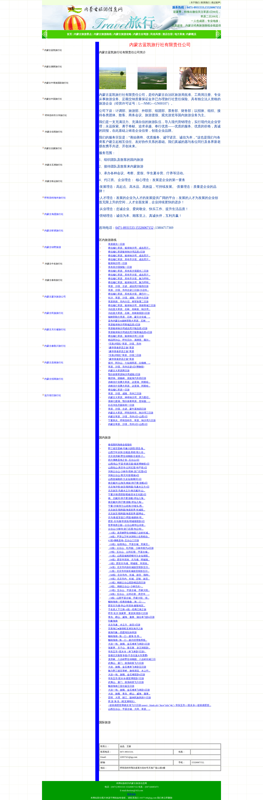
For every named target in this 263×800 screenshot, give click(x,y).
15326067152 (144, 228)
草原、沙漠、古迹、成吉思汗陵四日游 (128, 286)
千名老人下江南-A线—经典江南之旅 (127, 609)
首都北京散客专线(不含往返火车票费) (128, 655)
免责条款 (131, 794)
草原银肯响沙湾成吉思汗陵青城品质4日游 (130, 332)
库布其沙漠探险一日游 (120, 267)
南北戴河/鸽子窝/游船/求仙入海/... (125, 502)
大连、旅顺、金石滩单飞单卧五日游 (127, 667)
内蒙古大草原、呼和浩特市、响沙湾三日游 (130, 412)
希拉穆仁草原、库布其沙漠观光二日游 (128, 271)
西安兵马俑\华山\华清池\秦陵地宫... (126, 605)
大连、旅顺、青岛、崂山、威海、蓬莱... (129, 693)
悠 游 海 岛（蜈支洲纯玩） (122, 701)
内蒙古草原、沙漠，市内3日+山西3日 (127, 416)
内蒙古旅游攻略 (122, 34)
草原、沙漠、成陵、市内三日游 (124, 393)
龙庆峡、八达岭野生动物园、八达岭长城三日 (132, 659)
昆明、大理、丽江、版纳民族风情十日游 (129, 697)
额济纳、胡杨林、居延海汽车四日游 (127, 378)
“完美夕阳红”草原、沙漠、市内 (124, 343)
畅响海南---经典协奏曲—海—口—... (127, 601)
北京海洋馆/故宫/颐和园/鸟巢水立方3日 (128, 486)
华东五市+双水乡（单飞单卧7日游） (127, 651)
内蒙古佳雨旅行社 (53, 131)
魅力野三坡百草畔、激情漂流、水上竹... (129, 670)
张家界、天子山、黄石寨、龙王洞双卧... (129, 647)
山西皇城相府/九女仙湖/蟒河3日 (125, 479)
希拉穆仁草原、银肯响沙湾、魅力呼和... (129, 282)
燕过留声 (215, 2)
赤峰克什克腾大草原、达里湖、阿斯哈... (129, 382)
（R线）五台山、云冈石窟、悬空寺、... (128, 594)
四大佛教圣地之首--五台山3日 (123, 460)
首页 (69, 34)
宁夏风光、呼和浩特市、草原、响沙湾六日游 (132, 420)
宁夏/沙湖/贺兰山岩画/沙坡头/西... (125, 506)
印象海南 (113, 621)
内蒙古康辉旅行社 (53, 66)
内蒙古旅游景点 (83, 34)
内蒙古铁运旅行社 (53, 181)
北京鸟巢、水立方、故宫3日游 (124, 624)
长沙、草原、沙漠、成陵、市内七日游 (128, 297)
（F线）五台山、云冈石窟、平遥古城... (128, 552)
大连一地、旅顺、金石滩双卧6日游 (126, 674)
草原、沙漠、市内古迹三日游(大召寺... (128, 290)
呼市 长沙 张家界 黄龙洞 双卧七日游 (128, 613)
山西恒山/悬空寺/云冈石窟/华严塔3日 (127, 467)
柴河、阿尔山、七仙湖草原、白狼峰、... (129, 362)
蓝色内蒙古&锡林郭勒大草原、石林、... (129, 320)
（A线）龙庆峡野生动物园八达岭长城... (129, 532)
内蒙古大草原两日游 (118, 370)
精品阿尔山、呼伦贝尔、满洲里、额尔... (129, 340)
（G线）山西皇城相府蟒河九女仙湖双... (129, 555)
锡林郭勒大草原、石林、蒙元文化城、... (129, 317)
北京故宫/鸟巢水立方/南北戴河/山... (126, 490)
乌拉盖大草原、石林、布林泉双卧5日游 (129, 313)
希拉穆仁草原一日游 (118, 389)
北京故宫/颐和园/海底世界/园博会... (126, 513)
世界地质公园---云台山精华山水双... (127, 525)
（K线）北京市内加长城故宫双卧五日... (129, 567)
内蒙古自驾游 (140, 34)
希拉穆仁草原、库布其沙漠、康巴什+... (128, 294)
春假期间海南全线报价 (120, 444)
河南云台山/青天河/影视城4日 (123, 475)
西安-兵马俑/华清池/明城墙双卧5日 (126, 521)
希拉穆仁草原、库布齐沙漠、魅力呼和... (129, 278)
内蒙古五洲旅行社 (53, 165)
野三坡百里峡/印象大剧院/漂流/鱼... (126, 448)
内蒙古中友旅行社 (53, 263)
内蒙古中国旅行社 (53, 99)
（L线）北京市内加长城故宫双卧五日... (128, 571)
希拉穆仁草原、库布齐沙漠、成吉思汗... (129, 259)
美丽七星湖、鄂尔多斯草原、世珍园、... (129, 401)
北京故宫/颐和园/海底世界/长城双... (126, 509)
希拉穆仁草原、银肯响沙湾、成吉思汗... (129, 248)
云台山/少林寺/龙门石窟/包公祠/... (125, 529)
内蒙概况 (191, 34)
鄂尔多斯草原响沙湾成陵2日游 (124, 374)
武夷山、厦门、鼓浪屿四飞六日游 (126, 682)
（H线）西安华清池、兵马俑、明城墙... (129, 559)
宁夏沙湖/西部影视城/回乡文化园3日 (127, 494)
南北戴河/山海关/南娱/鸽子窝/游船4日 (128, 483)
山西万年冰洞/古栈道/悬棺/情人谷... (126, 452)
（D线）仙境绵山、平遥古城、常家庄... (129, 544)
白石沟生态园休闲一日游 (121, 405)
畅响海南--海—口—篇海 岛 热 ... (125, 636)
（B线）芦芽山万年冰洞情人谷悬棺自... (128, 536)
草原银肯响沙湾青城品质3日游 (124, 324)
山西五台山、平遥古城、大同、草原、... (129, 709)
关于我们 (195, 2)
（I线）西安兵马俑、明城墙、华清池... (128, 563)
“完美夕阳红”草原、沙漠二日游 (124, 355)
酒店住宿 (167, 34)
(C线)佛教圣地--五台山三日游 (123, 540)
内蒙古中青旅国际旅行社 (56, 83)
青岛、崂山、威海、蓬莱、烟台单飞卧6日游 (131, 617)
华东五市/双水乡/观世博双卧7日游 (126, 678)
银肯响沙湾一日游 (117, 263)
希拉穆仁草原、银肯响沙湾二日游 (126, 336)
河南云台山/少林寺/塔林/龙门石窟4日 (127, 471)
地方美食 (179, 34)
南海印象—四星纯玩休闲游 (122, 632)
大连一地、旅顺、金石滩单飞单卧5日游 (129, 644)
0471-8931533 (125, 228)
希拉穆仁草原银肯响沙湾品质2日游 (126, 251)
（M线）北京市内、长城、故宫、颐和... (129, 575)
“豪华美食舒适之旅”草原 (121, 347)
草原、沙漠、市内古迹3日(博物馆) (126, 366)
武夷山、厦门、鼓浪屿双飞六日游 (126, 663)
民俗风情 (155, 34)
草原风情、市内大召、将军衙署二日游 (128, 301)
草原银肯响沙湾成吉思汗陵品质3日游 (127, 328)
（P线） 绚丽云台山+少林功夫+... (125, 586)
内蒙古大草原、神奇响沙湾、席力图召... (129, 397)
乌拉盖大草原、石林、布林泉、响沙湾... (129, 309)
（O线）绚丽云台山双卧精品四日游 (126, 582)
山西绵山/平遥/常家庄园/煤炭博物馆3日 (128, 463)
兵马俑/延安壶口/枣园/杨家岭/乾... (125, 517)
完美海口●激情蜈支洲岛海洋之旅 (125, 628)
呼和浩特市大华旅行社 (56, 115)
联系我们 (205, 2)
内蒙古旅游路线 (103, 34)
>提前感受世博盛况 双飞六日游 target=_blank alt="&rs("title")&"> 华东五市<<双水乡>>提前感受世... (159, 705)
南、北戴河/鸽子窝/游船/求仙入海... (126, 498)
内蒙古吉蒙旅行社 (53, 148)
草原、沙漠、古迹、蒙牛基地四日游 (127, 408)
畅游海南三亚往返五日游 (121, 686)
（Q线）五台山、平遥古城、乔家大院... (129, 590)
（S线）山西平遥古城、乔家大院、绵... (128, 598)
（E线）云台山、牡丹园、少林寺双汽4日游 (130, 548)
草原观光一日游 (116, 244)
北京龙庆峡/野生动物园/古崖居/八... (126, 456)
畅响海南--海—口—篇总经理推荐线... (127, 640)
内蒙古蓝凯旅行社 (53, 50)
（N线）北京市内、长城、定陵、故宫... (129, 578)
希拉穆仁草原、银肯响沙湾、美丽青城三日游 (132, 305)
